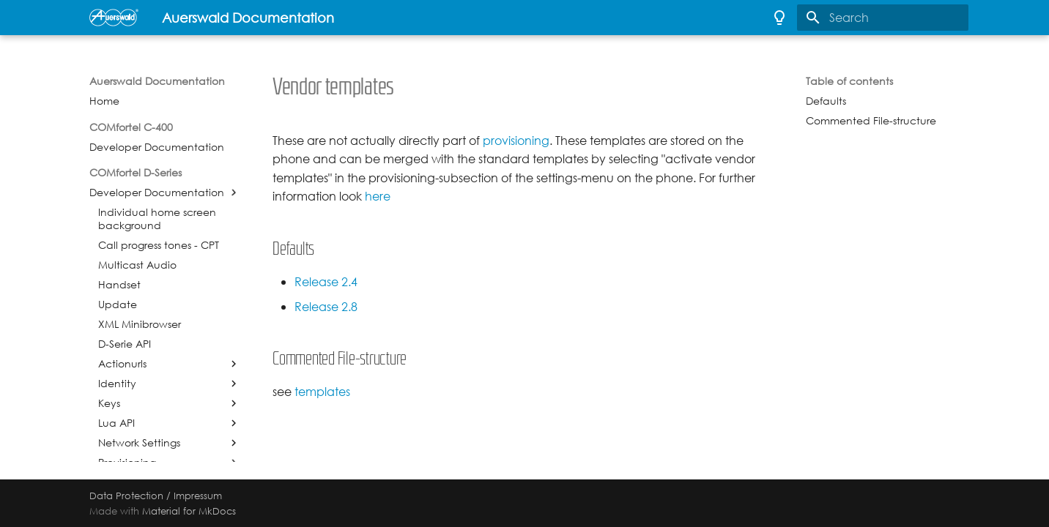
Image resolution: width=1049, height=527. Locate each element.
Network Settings (139, 442)
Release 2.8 (325, 307)
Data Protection (126, 495)
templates (322, 392)
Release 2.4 (325, 282)
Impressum (198, 495)
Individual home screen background (157, 219)
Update (117, 304)
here (377, 196)
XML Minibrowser (139, 324)
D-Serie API (124, 344)
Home (104, 101)
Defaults (826, 101)
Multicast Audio (137, 265)
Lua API (116, 423)
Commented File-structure (871, 120)
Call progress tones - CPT (158, 245)
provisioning (516, 140)
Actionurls (122, 363)
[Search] (882, 17)
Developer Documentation (156, 147)
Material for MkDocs (189, 511)
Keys (109, 403)
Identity (117, 383)
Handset (119, 284)
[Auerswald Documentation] (114, 17)
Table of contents (849, 81)
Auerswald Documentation (157, 81)
